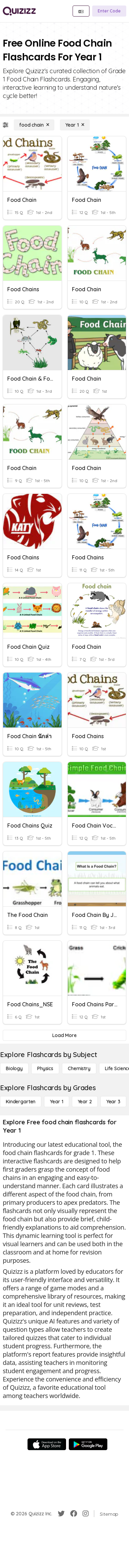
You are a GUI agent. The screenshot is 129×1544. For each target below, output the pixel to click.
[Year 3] (113, 1101)
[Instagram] (86, 1513)
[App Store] (47, 1444)
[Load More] (64, 1035)
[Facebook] (73, 1513)
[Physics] (45, 1068)
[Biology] (14, 1068)
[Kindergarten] (20, 1101)
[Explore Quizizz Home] (19, 11)
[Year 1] (74, 124)
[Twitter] (61, 1513)
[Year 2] (85, 1101)
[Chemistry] (79, 1068)
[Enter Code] (109, 11)
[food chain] (34, 124)
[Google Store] (88, 1444)
